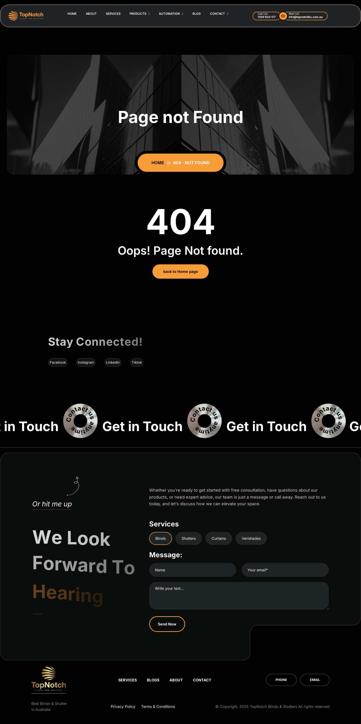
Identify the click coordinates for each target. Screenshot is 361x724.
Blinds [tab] (160, 538)
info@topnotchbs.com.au (306, 17)
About (91, 13)
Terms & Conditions (158, 706)
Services (113, 13)
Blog (196, 13)
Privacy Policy (123, 706)
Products (140, 14)
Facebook (58, 362)
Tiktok (137, 362)
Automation (171, 14)
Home (72, 13)
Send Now (167, 624)
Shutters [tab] (189, 538)
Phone (281, 680)
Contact (219, 14)
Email (315, 680)
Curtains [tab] (219, 538)
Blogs (153, 680)
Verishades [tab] (251, 538)
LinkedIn (113, 362)
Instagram (86, 362)
